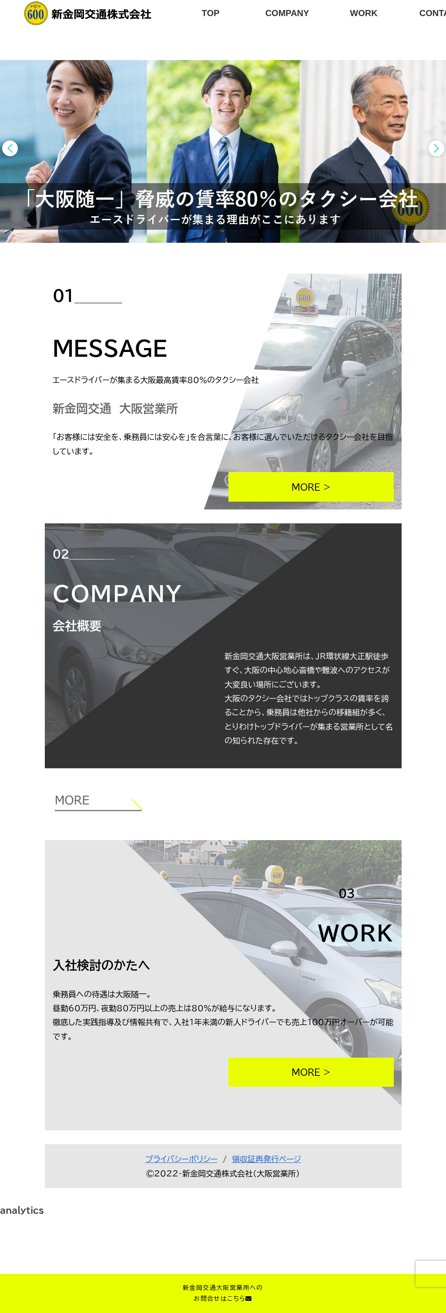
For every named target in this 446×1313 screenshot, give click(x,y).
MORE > (311, 486)
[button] (10, 148)
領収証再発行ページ (266, 1159)
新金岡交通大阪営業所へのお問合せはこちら (223, 1293)
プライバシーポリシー (181, 1159)
